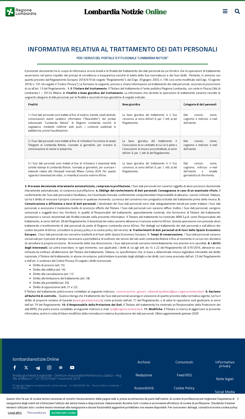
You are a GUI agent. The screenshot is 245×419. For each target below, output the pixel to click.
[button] (237, 12)
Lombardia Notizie (113, 12)
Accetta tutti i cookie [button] (63, 412)
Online (156, 12)
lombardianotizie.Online (36, 359)
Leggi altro (15, 412)
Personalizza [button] (36, 412)
